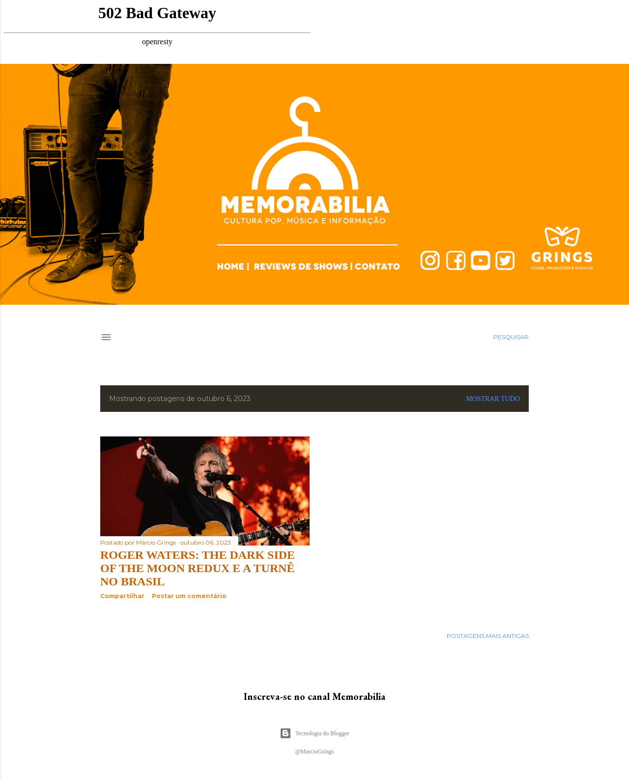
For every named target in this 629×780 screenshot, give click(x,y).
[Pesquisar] (511, 337)
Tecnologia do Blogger (314, 733)
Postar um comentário (189, 596)
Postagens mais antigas (488, 635)
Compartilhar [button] (122, 596)
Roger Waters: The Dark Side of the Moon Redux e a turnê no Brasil (197, 568)
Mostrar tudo (493, 399)
